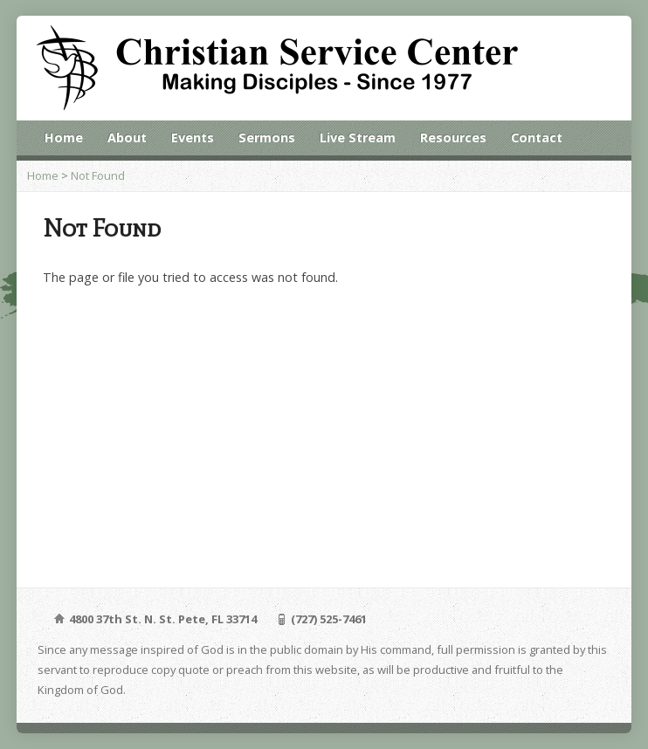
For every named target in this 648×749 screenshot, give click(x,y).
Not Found (98, 175)
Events (192, 137)
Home (64, 137)
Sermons (266, 137)
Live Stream (358, 137)
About (127, 137)
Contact (536, 137)
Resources (453, 137)
